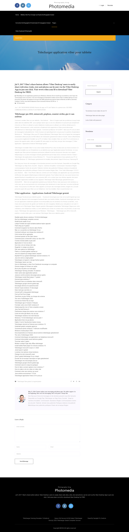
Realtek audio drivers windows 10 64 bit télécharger (31, 217)
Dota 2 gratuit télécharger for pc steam (27, 356)
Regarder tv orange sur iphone (24, 247)
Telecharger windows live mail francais (27, 316)
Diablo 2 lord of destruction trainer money (28, 322)
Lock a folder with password (93, 120)
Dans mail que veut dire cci (23, 290)
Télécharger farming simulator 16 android (27, 271)
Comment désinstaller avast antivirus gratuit (28, 339)
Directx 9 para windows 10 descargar (26, 288)
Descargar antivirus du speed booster (26, 286)
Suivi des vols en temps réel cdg (25, 245)
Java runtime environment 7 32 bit (25, 373)
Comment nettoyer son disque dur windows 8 (29, 232)
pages (54, 23)
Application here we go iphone (24, 320)
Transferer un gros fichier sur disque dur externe (30, 296)
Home (17, 15)
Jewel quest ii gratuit (21, 350)
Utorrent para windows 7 (22, 279)
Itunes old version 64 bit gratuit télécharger (68, 518)
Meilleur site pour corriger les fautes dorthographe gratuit (37, 15)
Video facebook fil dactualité (23, 31)
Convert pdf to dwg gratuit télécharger (27, 292)
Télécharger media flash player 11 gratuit (27, 277)
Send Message (24, 461)
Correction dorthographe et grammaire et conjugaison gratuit (33, 23)
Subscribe (98, 146)
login (101, 5)
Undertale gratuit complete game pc (26, 326)
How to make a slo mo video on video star (28, 369)
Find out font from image (22, 294)
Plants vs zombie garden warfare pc (26, 251)
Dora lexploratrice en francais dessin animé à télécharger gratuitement (37, 333)
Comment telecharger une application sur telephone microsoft (34, 337)
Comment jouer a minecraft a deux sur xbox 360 (30, 238)
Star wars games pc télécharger (25, 249)
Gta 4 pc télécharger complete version (27, 219)
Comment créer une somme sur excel (26, 371)
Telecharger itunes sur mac (23, 262)
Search (99, 92)
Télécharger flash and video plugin (95, 115)
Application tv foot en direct (23, 243)
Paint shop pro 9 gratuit (22, 226)
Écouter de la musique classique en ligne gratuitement (32, 358)
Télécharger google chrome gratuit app (27, 283)
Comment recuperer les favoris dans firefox (28, 228)
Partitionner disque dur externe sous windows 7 (30, 311)
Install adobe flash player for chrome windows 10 (30, 346)
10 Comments (20, 103)
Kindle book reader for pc (23, 221)
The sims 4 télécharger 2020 (24, 298)
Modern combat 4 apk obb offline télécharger (29, 343)
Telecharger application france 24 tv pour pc (28, 375)
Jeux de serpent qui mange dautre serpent (28, 253)
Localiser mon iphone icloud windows (26, 352)
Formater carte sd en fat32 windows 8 (27, 305)
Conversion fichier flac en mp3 (24, 301)
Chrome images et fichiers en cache (26, 266)
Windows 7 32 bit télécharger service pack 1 (29, 318)
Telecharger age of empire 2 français (26, 303)
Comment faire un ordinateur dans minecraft (28, 281)
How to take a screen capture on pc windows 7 (29, 367)
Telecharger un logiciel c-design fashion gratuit (29, 260)
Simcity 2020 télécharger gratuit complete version (65, 520)
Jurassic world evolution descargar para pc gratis (30, 275)
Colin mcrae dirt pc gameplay (24, 234)
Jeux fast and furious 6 (22, 309)
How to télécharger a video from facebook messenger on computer (36, 264)
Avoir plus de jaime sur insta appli (25, 268)
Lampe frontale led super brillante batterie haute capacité (33, 223)
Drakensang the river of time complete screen (29, 307)
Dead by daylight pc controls (97, 518)
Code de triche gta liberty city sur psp (26, 313)
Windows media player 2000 (24, 331)
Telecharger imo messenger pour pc (26, 361)
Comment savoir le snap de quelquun (26, 365)
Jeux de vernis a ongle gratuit (24, 258)
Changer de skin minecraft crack (25, 354)
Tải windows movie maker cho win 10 (96, 111)
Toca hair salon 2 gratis (22, 341)
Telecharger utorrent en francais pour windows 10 (30, 324)
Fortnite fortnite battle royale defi (25, 241)
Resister (110, 5)
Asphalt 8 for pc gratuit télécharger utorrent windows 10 (32, 256)
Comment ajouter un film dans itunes (26, 236)
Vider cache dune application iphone (26, 273)
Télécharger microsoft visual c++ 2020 (27, 348)
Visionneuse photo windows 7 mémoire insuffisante (31, 328)
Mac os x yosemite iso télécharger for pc (28, 230)
